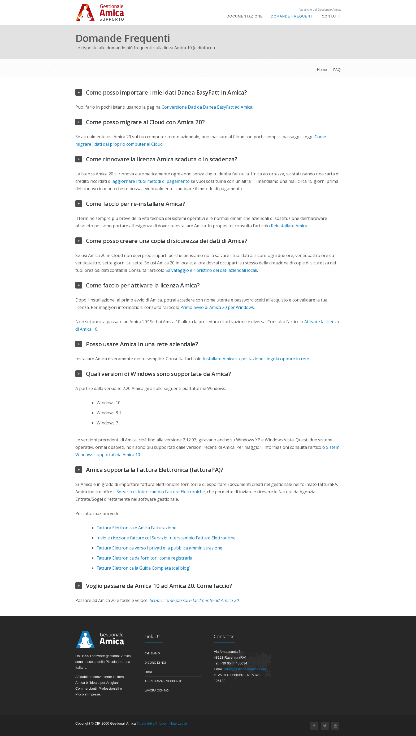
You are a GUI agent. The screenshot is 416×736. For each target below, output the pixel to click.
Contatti (331, 16)
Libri (148, 671)
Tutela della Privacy (152, 723)
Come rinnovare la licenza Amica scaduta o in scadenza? (161, 159)
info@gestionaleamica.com (245, 669)
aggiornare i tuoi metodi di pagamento (151, 181)
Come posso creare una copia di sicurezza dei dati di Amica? (167, 241)
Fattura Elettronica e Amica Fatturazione (136, 528)
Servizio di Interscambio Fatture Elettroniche (160, 492)
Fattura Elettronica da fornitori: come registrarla (144, 558)
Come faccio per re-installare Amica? (135, 203)
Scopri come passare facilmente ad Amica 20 (194, 600)
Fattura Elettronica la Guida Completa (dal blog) (143, 568)
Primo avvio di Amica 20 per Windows (217, 307)
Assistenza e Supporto (164, 681)
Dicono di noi (155, 662)
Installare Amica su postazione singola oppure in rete (256, 359)
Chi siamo (152, 653)
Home (322, 70)
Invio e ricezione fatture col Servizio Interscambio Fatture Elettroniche (166, 538)
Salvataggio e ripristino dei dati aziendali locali (211, 270)
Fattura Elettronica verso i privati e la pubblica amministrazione (159, 548)
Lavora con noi (157, 690)
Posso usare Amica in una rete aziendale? (142, 344)
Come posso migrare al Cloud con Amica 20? (145, 122)
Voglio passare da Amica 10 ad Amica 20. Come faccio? (159, 585)
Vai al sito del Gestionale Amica (320, 9)
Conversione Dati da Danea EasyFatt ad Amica (207, 107)
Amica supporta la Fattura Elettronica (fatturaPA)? (154, 469)
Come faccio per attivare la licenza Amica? (143, 285)
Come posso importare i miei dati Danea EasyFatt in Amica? (166, 92)
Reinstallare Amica (289, 226)
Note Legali (178, 723)
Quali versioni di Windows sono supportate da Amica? (158, 374)
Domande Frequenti (292, 16)
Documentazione (245, 16)
